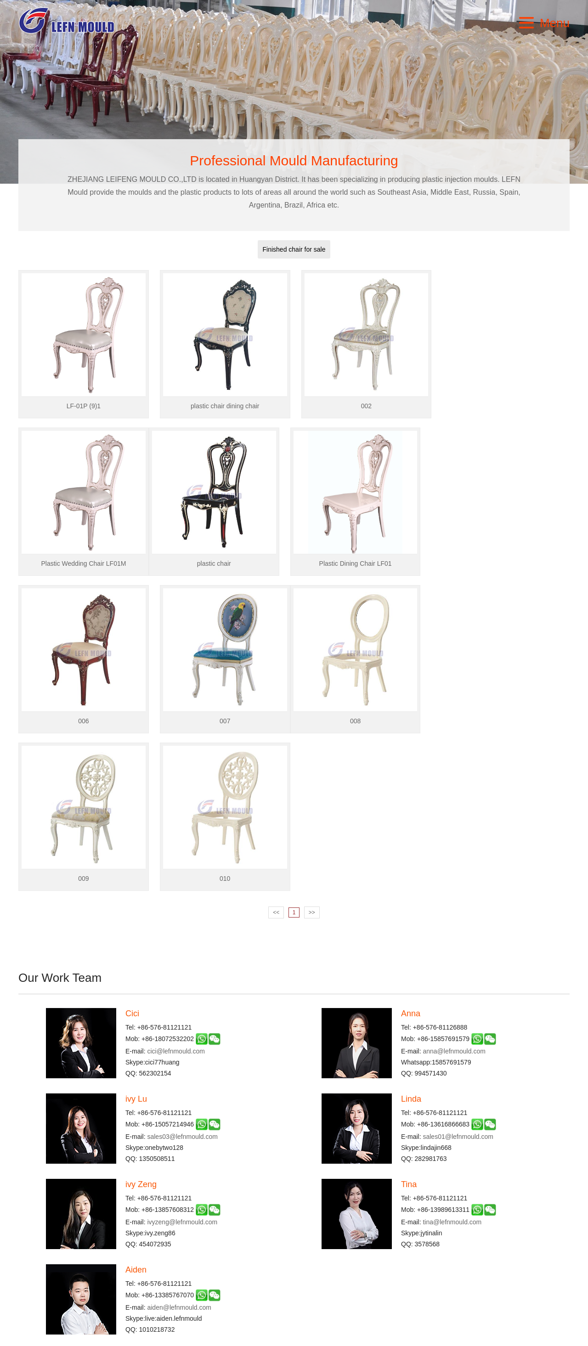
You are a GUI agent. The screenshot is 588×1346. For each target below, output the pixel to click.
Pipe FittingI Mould (320, 1279)
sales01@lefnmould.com (458, 979)
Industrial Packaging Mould (332, 1243)
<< (276, 755)
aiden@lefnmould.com (179, 1150)
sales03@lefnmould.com (182, 979)
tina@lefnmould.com (452, 1064)
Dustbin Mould (222, 1267)
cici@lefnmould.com (175, 893)
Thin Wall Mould (317, 1267)
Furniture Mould (316, 1255)
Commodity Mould (228, 1255)
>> (312, 755)
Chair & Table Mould (231, 1243)
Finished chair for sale (294, 249)
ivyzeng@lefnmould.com (182, 1064)
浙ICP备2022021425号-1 (294, 1336)
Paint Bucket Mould (230, 1279)
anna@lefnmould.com (454, 893)
